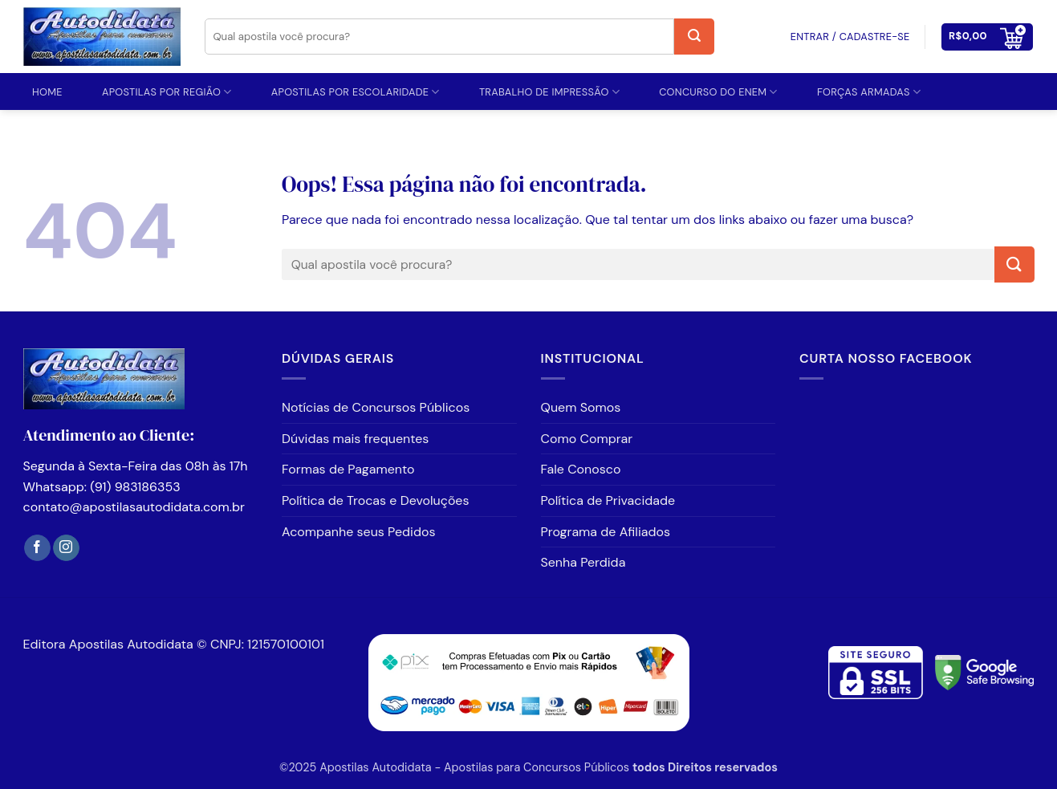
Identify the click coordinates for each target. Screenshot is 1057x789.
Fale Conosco (581, 469)
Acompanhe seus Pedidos (358, 531)
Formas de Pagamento (348, 469)
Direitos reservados (723, 767)
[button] (987, 37)
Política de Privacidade (608, 500)
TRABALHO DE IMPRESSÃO (549, 92)
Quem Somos (581, 407)
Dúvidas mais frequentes (355, 438)
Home (47, 92)
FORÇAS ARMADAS (869, 92)
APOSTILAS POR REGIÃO (167, 92)
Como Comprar (587, 438)
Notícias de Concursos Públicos (376, 407)
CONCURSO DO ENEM (718, 92)
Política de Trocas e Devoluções (376, 500)
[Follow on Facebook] (37, 548)
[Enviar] (694, 36)
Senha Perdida (583, 562)
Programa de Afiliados (606, 531)
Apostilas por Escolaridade (355, 92)
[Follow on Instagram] (66, 548)
